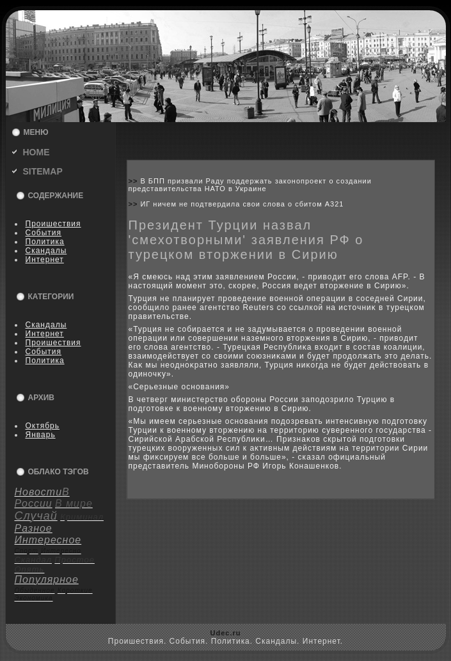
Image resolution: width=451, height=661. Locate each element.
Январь (41, 434)
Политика (45, 241)
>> (135, 181)
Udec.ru (225, 633)
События (44, 232)
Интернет (45, 259)
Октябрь (43, 425)
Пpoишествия (53, 223)
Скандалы (46, 250)
